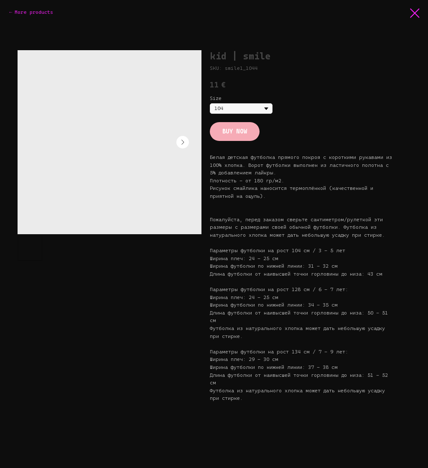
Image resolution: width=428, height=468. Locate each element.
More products (34, 12)
